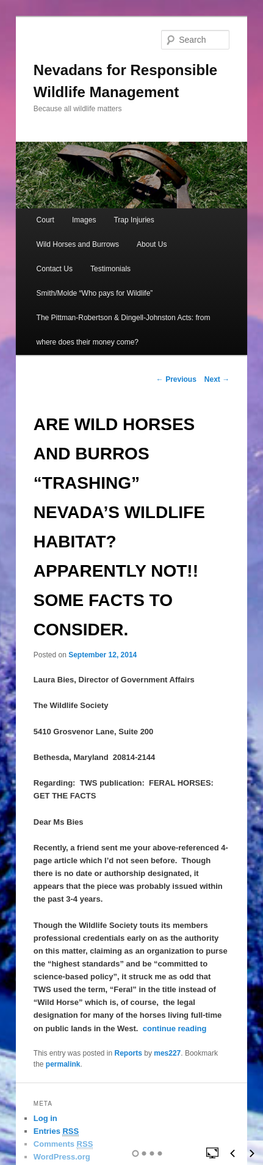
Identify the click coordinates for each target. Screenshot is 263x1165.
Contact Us (55, 269)
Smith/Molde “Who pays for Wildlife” (95, 293)
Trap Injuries (133, 220)
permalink (63, 1064)
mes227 (167, 1053)
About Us (152, 244)
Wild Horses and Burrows (78, 244)
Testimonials (110, 269)
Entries (56, 1131)
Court (45, 220)
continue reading (174, 1028)
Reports (128, 1053)
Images (84, 220)
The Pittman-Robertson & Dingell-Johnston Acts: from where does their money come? (124, 329)
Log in (45, 1118)
